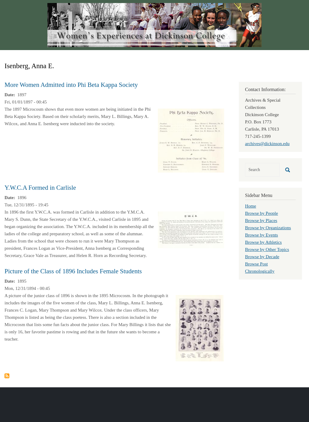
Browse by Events (261, 235)
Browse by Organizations (268, 227)
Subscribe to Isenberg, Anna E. (7, 375)
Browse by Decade (262, 256)
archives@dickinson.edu (267, 143)
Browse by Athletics (263, 242)
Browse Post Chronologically (260, 268)
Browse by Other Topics (267, 249)
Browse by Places (261, 220)
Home (250, 206)
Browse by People (261, 213)
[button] (191, 140)
